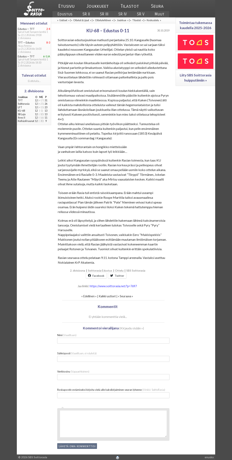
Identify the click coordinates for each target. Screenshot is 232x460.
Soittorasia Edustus (100, 270)
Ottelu (119, 270)
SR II (86, 14)
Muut (159, 14)
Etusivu (66, 6)
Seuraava (125, 296)
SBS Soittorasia (135, 270)
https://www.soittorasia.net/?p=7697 (113, 286)
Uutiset (63, 20)
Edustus (64, 14)
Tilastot (130, 6)
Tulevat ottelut (34, 75)
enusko (209, 457)
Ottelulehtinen (103, 20)
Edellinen (89, 296)
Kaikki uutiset (107, 296)
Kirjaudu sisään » (131, 328)
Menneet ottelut (34, 23)
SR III (104, 14)
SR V (141, 14)
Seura (157, 6)
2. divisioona (77, 270)
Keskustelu (153, 20)
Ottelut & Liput (81, 20)
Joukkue (121, 20)
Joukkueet (98, 6)
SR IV (122, 14)
